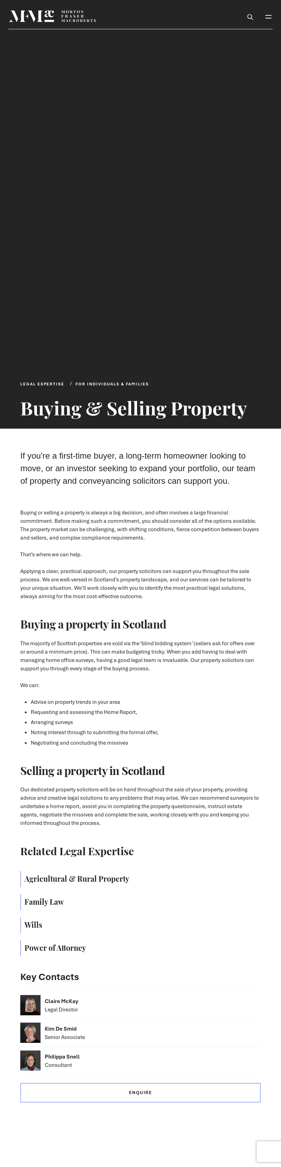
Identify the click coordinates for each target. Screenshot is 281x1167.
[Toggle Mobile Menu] (268, 16)
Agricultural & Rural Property (76, 878)
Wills (33, 924)
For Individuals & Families (112, 383)
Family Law (44, 901)
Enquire (140, 1093)
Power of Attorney (55, 947)
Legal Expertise (42, 383)
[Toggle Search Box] (250, 16)
